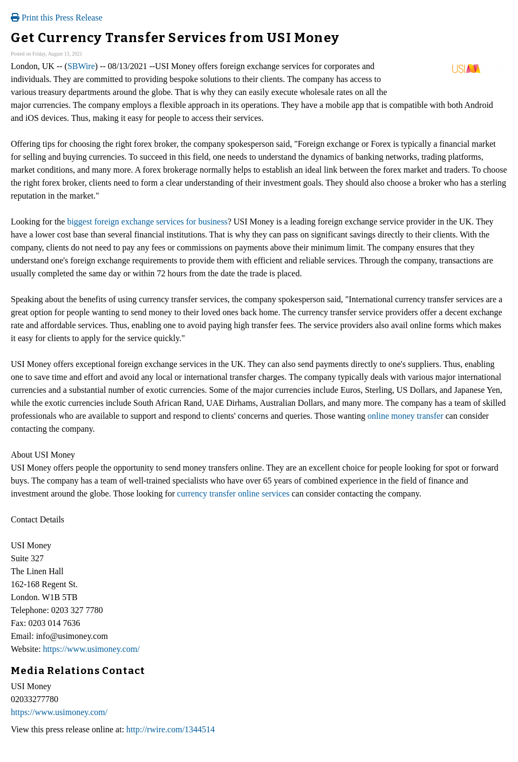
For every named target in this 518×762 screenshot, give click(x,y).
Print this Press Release (57, 17)
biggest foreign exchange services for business (147, 221)
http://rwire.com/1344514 (170, 729)
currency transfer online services (233, 493)
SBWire (81, 66)
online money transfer (405, 415)
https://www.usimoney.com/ (91, 649)
